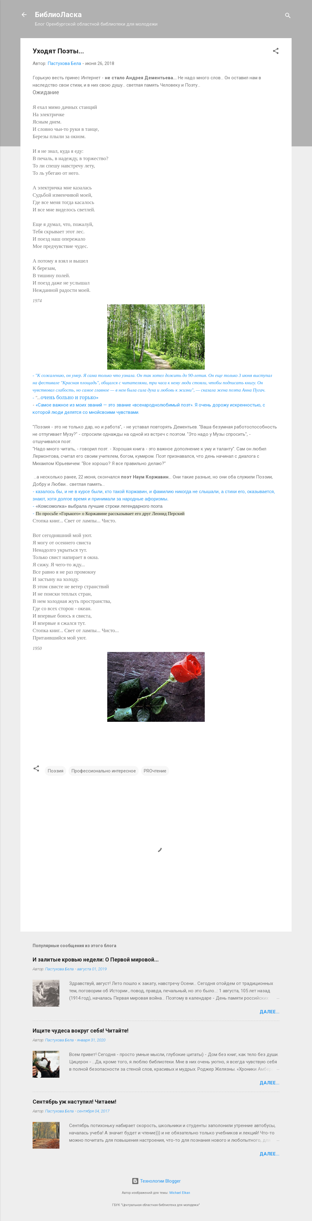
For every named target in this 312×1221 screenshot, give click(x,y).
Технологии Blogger (156, 1181)
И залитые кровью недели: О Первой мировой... (96, 959)
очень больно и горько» (69, 397)
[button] (275, 52)
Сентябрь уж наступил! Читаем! (74, 1101)
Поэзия (55, 771)
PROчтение (155, 771)
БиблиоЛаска (58, 14)
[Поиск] (288, 16)
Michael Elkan (179, 1193)
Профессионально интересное (103, 771)
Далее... (269, 1012)
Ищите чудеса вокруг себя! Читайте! (81, 1030)
